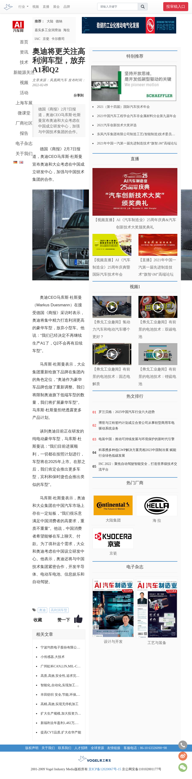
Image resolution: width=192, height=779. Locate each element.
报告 (24, 133)
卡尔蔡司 (58, 39)
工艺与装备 (156, 643)
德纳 (59, 21)
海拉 (66, 30)
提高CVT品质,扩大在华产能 (61, 732)
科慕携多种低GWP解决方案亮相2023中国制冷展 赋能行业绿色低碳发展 (137, 452)
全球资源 (97, 748)
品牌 (66, 6)
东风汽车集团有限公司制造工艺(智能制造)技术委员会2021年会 (142, 134)
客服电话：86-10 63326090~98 (145, 748)
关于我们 (24, 153)
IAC (37, 39)
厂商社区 (24, 123)
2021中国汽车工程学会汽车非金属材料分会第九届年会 (136, 116)
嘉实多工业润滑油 (48, 30)
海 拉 (157, 520)
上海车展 (24, 103)
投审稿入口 (175, 6)
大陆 (50, 21)
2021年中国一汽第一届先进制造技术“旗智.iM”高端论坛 (137, 143)
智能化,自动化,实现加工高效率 (61, 685)
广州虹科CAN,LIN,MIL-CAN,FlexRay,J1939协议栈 (61, 666)
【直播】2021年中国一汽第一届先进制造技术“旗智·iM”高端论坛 (157, 267)
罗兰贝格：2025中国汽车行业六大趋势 (127, 412)
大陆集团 (113, 520)
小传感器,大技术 (53, 657)
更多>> (97, 157)
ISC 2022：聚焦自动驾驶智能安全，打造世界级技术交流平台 (138, 466)
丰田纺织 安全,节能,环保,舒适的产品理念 (61, 694)
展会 (56, 6)
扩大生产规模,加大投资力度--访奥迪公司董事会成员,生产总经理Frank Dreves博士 (61, 713)
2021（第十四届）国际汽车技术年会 (123, 107)
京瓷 (46, 39)
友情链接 (113, 748)
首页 (24, 42)
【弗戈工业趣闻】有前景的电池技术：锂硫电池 (157, 376)
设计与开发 (113, 642)
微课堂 (24, 113)
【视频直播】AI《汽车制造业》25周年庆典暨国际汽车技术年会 (111, 267)
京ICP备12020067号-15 (104, 769)
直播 (46, 6)
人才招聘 (81, 748)
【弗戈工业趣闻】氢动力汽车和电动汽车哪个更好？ (111, 329)
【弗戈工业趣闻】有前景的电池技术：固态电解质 (111, 376)
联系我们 (64, 748)
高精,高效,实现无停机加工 (60, 704)
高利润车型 (59, 610)
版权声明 (31, 748)
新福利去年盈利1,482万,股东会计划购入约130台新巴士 (61, 723)
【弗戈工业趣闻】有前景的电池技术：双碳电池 (157, 329)
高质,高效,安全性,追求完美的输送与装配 (61, 676)
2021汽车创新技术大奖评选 (117, 125)
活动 (24, 92)
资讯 (24, 52)
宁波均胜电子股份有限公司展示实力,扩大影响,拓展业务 (61, 647)
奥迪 (42, 610)
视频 (35, 6)
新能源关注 (24, 72)
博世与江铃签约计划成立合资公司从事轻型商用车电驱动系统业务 (137, 425)
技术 (24, 62)
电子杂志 (24, 143)
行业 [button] (22, 6)
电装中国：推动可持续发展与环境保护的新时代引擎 (137, 439)
